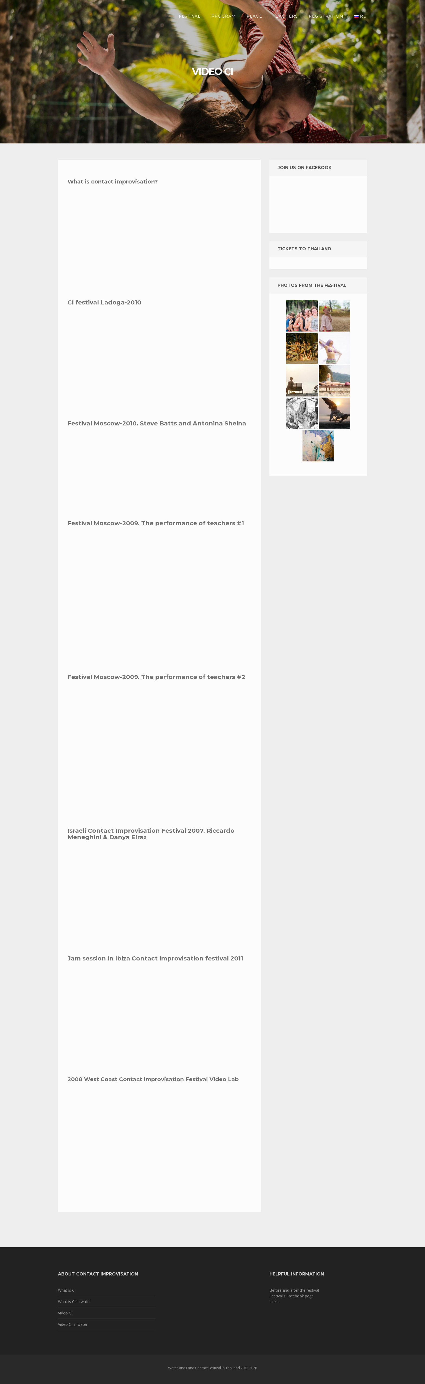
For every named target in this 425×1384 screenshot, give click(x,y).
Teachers (285, 16)
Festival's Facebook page (291, 1295)
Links (273, 1301)
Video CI (65, 1313)
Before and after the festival (294, 1290)
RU (360, 16)
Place (254, 16)
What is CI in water (74, 1301)
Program (223, 16)
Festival (190, 16)
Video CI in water (73, 1324)
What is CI (67, 1290)
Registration (326, 16)
